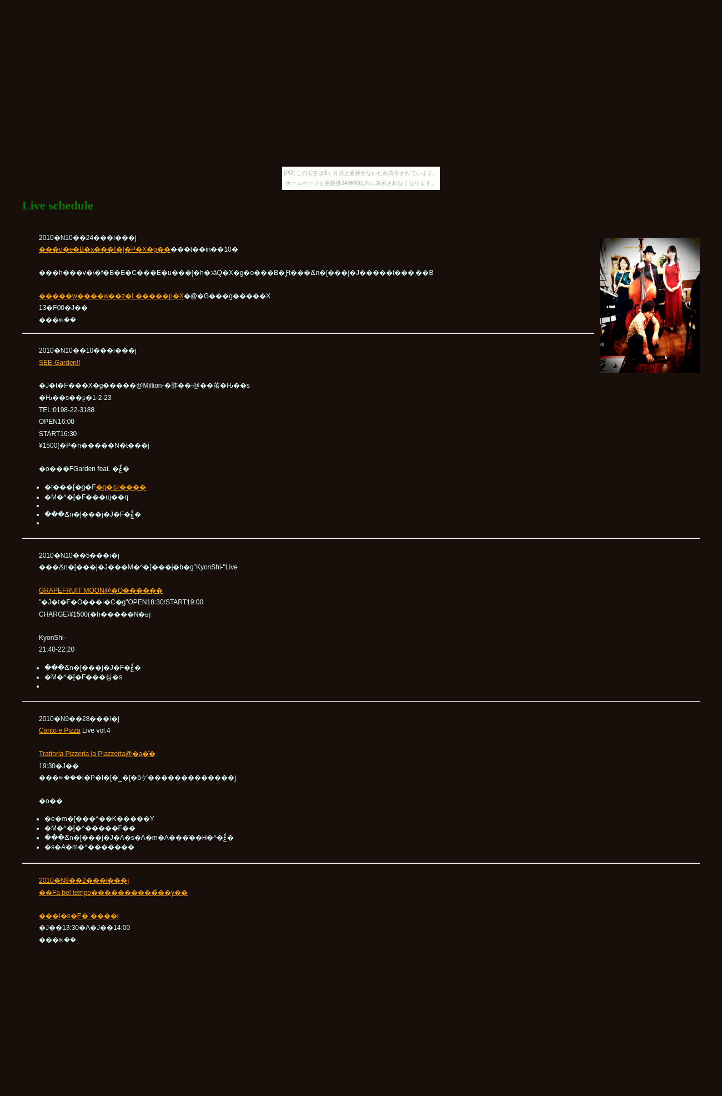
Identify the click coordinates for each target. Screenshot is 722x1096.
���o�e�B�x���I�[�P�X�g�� (105, 249)
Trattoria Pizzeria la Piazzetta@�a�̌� (97, 754)
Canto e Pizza (60, 730)
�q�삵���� (121, 487)
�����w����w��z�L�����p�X (111, 296)
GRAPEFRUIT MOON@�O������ (101, 590)
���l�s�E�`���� (79, 916)
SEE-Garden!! (60, 363)
